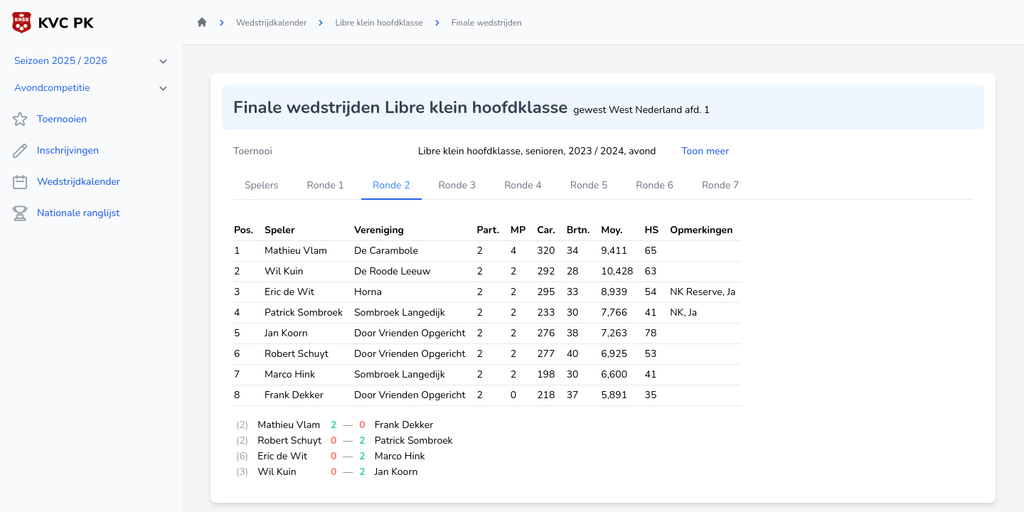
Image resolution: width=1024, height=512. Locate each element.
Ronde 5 (589, 185)
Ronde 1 (325, 185)
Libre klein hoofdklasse (378, 22)
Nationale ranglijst (65, 213)
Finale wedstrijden (487, 22)
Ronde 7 (721, 185)
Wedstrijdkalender (65, 182)
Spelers (261, 185)
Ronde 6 (654, 185)
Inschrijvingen (55, 150)
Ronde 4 (523, 185)
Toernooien (49, 119)
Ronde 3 (457, 185)
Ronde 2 (391, 185)
